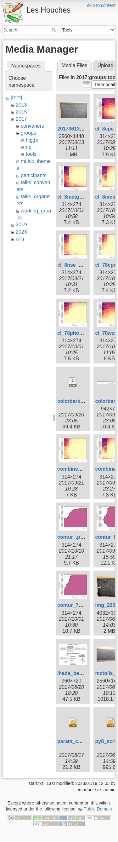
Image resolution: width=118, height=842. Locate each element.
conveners (32, 126)
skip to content (101, 5)
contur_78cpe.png (79, 605)
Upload (106, 65)
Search (55, 30)
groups (28, 133)
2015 (21, 111)
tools (31, 154)
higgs (32, 140)
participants (34, 175)
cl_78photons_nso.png (84, 333)
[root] (16, 97)
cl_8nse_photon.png (81, 265)
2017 (21, 119)
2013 (21, 104)
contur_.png (71, 537)
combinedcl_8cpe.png (83, 469)
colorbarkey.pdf (76, 401)
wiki (20, 238)
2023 (21, 232)
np (28, 147)
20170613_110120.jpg (82, 128)
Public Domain (97, 808)
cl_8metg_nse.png (79, 197)
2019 (21, 224)
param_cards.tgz (77, 741)
